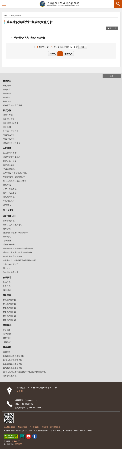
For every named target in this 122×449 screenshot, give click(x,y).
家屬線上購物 (9, 165)
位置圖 (19, 391)
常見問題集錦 (9, 200)
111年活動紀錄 (9, 316)
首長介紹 (7, 93)
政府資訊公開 (16, 15)
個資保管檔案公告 (10, 272)
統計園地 (7, 325)
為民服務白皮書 (9, 153)
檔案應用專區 (9, 196)
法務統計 (7, 342)
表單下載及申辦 (9, 193)
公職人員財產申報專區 (12, 360)
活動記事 (7, 295)
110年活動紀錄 (9, 320)
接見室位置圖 (9, 119)
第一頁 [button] (53, 53)
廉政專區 (7, 347)
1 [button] (60, 53)
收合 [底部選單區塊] (111, 76)
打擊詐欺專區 (9, 220)
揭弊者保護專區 (9, 375)
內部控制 (7, 240)
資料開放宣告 (55, 427)
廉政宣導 (7, 352)
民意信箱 (44, 427)
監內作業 (7, 282)
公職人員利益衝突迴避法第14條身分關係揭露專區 (24, 371)
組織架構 (7, 97)
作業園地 (7, 277)
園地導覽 (7, 334)
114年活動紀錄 (9, 304)
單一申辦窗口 (35, 427)
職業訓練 (7, 290)
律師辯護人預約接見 (11, 143)
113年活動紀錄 (9, 308)
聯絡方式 (7, 185)
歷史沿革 (7, 89)
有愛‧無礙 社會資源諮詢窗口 (15, 173)
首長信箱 (7, 101)
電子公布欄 (8, 210)
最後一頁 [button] (68, 53)
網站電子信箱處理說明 (12, 105)
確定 (82, 47)
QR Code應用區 (9, 189)
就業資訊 (7, 204)
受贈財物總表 (9, 244)
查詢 (118, 4)
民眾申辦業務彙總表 (11, 157)
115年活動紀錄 (9, 300)
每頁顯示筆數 (63, 47)
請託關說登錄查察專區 (12, 364)
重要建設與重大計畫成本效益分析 (29, 22)
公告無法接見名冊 (10, 131)
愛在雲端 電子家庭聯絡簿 (14, 177)
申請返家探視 (9, 169)
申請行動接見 (9, 139)
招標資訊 (7, 236)
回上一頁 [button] (113, 28)
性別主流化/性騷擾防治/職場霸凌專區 (19, 260)
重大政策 (7, 268)
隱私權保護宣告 (10, 427)
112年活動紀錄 (9, 312)
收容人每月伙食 (9, 161)
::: (2, 2)
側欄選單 (4, 4)
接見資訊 (7, 110)
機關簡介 (7, 80)
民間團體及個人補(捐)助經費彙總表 (18, 248)
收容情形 (7, 338)
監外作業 (7, 286)
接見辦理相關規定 (10, 123)
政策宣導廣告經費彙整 (12, 256)
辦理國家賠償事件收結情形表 (15, 232)
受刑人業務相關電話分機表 (14, 181)
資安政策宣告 (23, 427)
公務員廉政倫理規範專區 (13, 356)
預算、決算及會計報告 (12, 224)
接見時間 (7, 127)
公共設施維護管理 (10, 264)
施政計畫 (7, 228)
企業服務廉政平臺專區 (12, 368)
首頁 (6, 15)
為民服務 (7, 148)
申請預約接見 (9, 135)
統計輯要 (7, 330)
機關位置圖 (8, 115)
